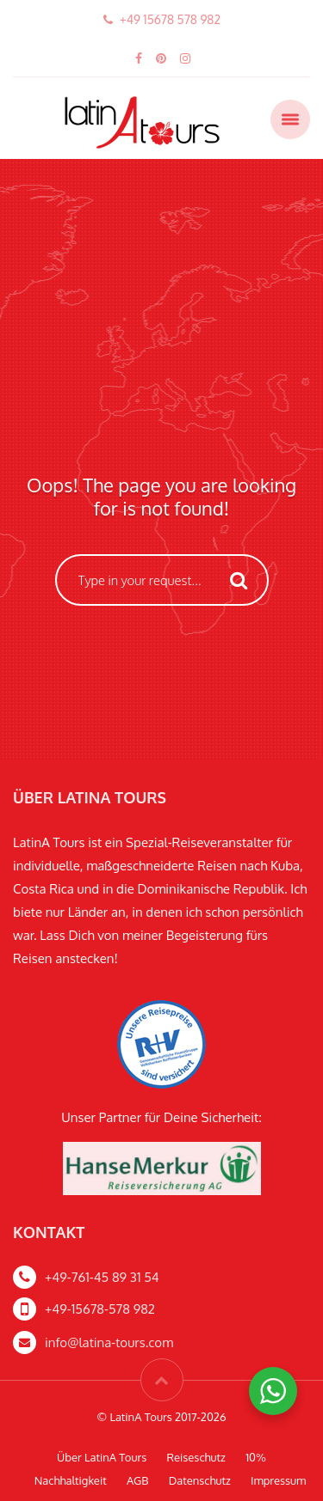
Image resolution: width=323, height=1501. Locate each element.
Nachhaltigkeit (70, 1480)
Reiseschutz (196, 1457)
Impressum (278, 1480)
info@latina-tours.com (109, 1342)
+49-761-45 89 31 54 (102, 1277)
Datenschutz (200, 1480)
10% (255, 1457)
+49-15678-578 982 (100, 1309)
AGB (138, 1480)
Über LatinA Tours (101, 1457)
